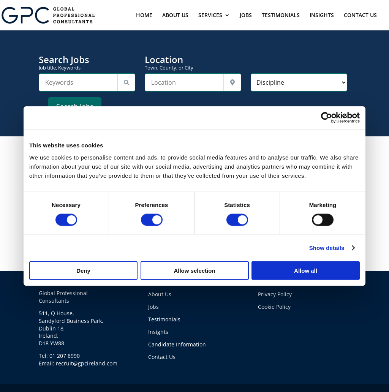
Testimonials (164, 319)
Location (193, 62)
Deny (83, 270)
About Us (159, 294)
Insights (158, 331)
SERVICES (210, 16)
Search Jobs (87, 62)
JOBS (246, 16)
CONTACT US (360, 16)
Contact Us (162, 356)
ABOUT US (175, 16)
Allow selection (194, 270)
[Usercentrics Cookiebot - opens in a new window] (326, 117)
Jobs (153, 306)
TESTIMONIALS (281, 16)
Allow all (305, 270)
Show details (327, 248)
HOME (144, 16)
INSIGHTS (322, 16)
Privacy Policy (275, 294)
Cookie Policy (274, 306)
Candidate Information (177, 344)
